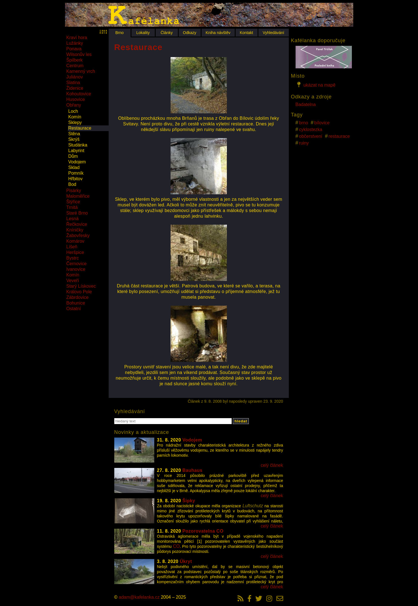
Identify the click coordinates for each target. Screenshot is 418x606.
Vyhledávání (273, 32)
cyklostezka (310, 129)
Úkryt (186, 561)
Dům (73, 156)
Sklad (74, 167)
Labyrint (76, 150)
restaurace (339, 136)
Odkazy (189, 32)
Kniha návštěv (218, 32)
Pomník (76, 173)
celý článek (272, 465)
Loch (73, 111)
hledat (240, 421)
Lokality (142, 32)
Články (167, 32)
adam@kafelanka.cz (139, 597)
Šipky (188, 500)
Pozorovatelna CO (202, 531)
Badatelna (306, 104)
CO (176, 546)
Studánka (78, 145)
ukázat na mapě (316, 84)
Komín (74, 116)
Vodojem (77, 161)
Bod (72, 184)
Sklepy (75, 122)
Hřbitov (75, 178)
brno (303, 122)
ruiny (304, 143)
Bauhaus (192, 470)
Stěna (74, 133)
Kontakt (246, 32)
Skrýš (74, 139)
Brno (119, 32)
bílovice (322, 122)
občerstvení (310, 136)
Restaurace (79, 128)
